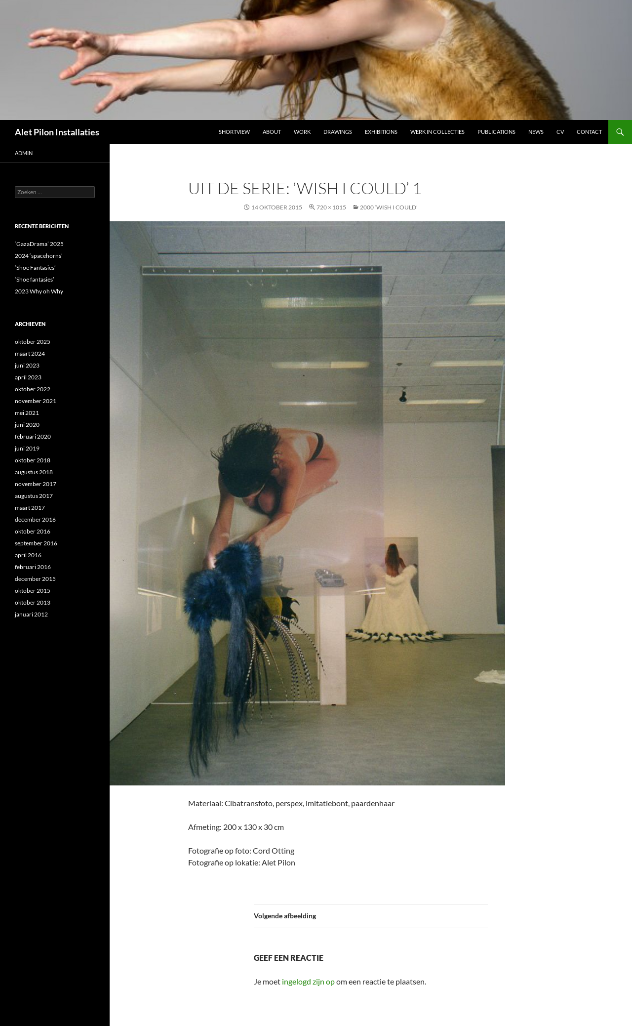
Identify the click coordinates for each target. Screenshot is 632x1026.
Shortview (234, 131)
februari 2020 (33, 436)
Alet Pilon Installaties (57, 131)
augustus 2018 (34, 472)
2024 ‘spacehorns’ (39, 255)
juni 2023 (27, 365)
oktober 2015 (32, 590)
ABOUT (272, 131)
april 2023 (28, 377)
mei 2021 (27, 412)
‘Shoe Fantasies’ (35, 267)
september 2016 (36, 543)
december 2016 (35, 519)
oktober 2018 (32, 460)
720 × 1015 (331, 207)
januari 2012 (31, 614)
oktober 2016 (32, 531)
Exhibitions (381, 131)
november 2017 (35, 484)
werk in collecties (437, 131)
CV (560, 131)
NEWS (536, 131)
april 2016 (28, 555)
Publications (496, 131)
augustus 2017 (34, 495)
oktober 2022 (32, 389)
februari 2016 (33, 567)
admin (24, 153)
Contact (589, 131)
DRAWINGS (337, 131)
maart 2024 (30, 353)
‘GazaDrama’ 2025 (39, 243)
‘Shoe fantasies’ (34, 279)
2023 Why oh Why (39, 291)
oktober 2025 (32, 341)
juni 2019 (27, 448)
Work (302, 131)
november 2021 (35, 401)
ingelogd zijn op (308, 981)
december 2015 (35, 578)
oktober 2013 (32, 602)
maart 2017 (30, 507)
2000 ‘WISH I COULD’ (389, 207)
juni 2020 (27, 424)
